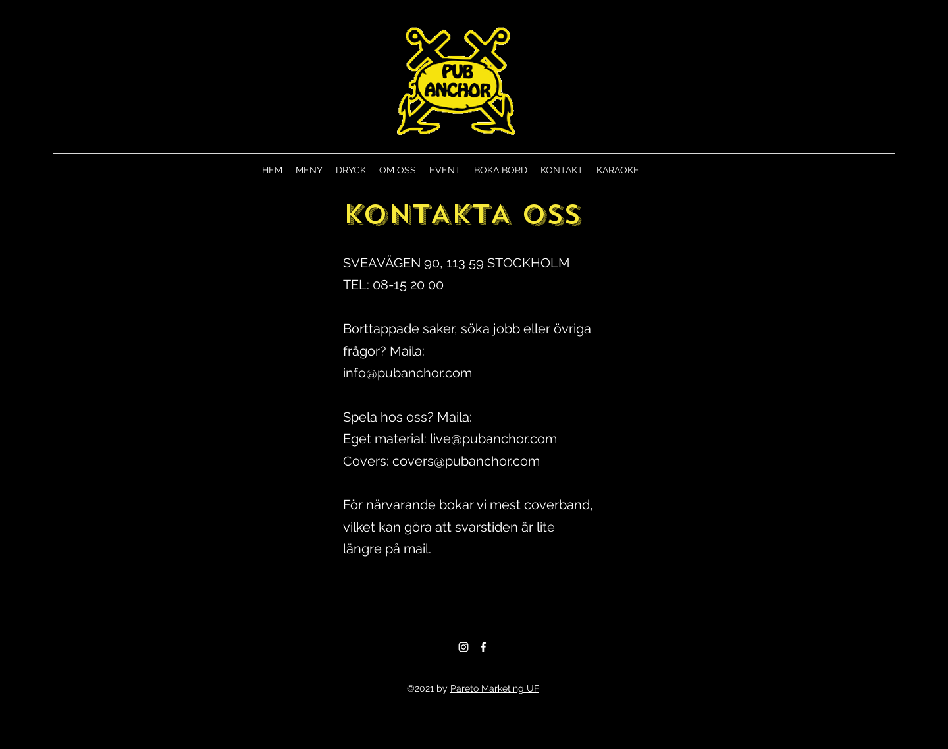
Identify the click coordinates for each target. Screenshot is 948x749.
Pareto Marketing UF (494, 688)
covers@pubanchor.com (466, 461)
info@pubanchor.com (407, 373)
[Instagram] (463, 646)
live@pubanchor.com (493, 439)
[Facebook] (483, 646)
